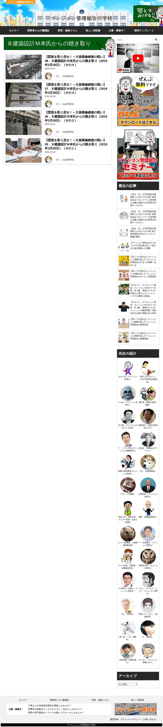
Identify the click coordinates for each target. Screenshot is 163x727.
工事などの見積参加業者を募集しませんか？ (49, 705)
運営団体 (114, 719)
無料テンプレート (144, 30)
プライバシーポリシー (131, 719)
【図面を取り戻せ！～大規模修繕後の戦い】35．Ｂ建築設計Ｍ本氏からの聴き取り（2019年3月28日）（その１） (76, 144)
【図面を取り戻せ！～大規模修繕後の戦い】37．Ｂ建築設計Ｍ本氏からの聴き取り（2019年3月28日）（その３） (76, 88)
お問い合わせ (149, 719)
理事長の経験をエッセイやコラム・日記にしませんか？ (55, 709)
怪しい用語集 (93, 30)
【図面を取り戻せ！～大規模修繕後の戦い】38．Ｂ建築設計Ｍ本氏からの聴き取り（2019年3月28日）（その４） (76, 60)
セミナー (14, 30)
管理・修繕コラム (67, 30)
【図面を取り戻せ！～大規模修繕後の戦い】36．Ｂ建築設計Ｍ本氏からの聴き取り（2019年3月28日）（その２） (76, 116)
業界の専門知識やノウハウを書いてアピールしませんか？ (56, 712)
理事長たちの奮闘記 (38, 30)
